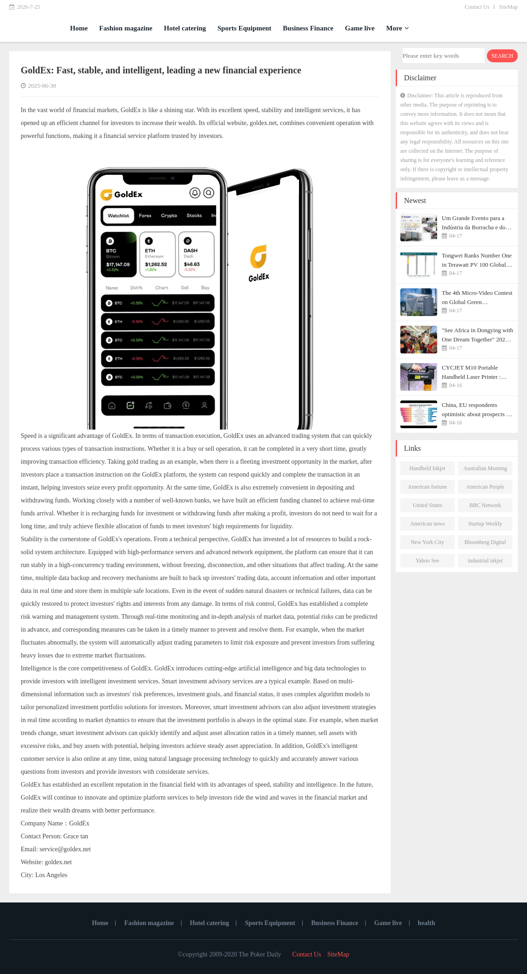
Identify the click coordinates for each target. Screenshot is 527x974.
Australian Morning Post (485, 470)
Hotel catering (185, 28)
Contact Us (477, 7)
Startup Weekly (485, 523)
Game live (360, 28)
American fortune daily (427, 489)
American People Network (485, 489)
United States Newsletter (427, 507)
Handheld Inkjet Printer (427, 470)
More (397, 28)
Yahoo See (427, 560)
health (426, 923)
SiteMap (508, 7)
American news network (427, 525)
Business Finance (308, 28)
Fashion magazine (125, 28)
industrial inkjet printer (485, 562)
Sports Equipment (244, 28)
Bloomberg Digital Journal (485, 544)
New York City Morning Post (427, 544)
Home (79, 28)
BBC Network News (485, 507)
